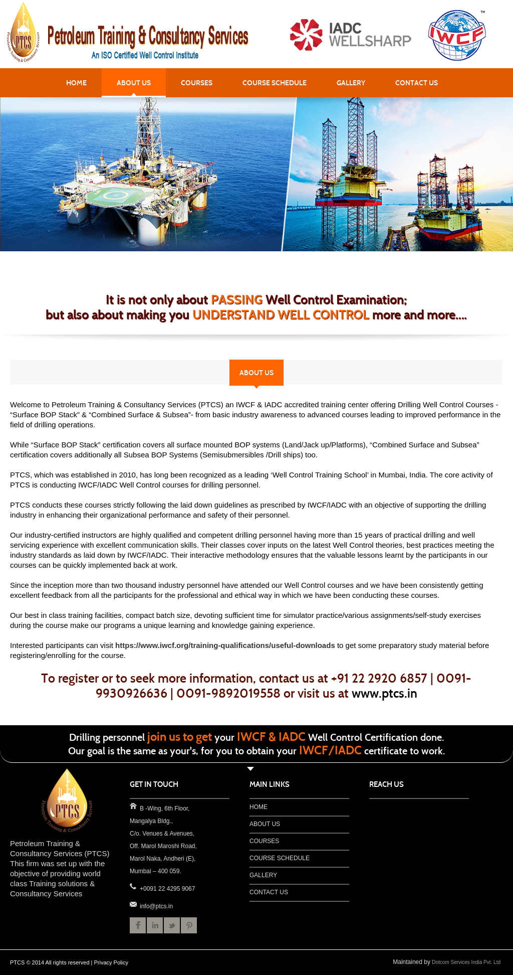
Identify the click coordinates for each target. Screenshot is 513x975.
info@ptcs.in (133, 903)
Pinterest (189, 925)
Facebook (138, 925)
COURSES (196, 82)
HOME (76, 82)
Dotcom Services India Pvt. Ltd (466, 962)
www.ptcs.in (384, 693)
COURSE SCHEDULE (274, 82)
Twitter (172, 925)
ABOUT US (134, 82)
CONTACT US (416, 82)
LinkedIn (155, 925)
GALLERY (351, 82)
